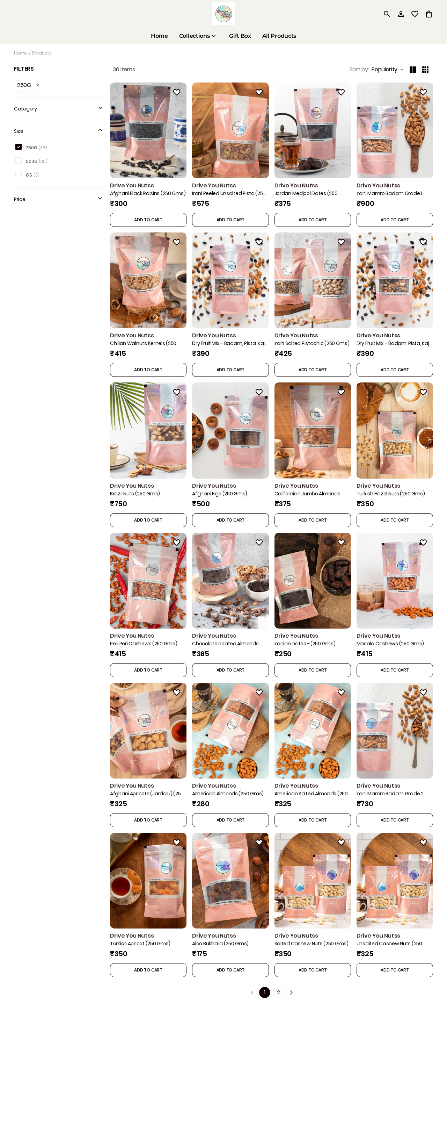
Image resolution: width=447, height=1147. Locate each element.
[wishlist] (415, 14)
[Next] (291, 992)
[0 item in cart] (429, 14)
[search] (387, 14)
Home (20, 53)
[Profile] (401, 14)
